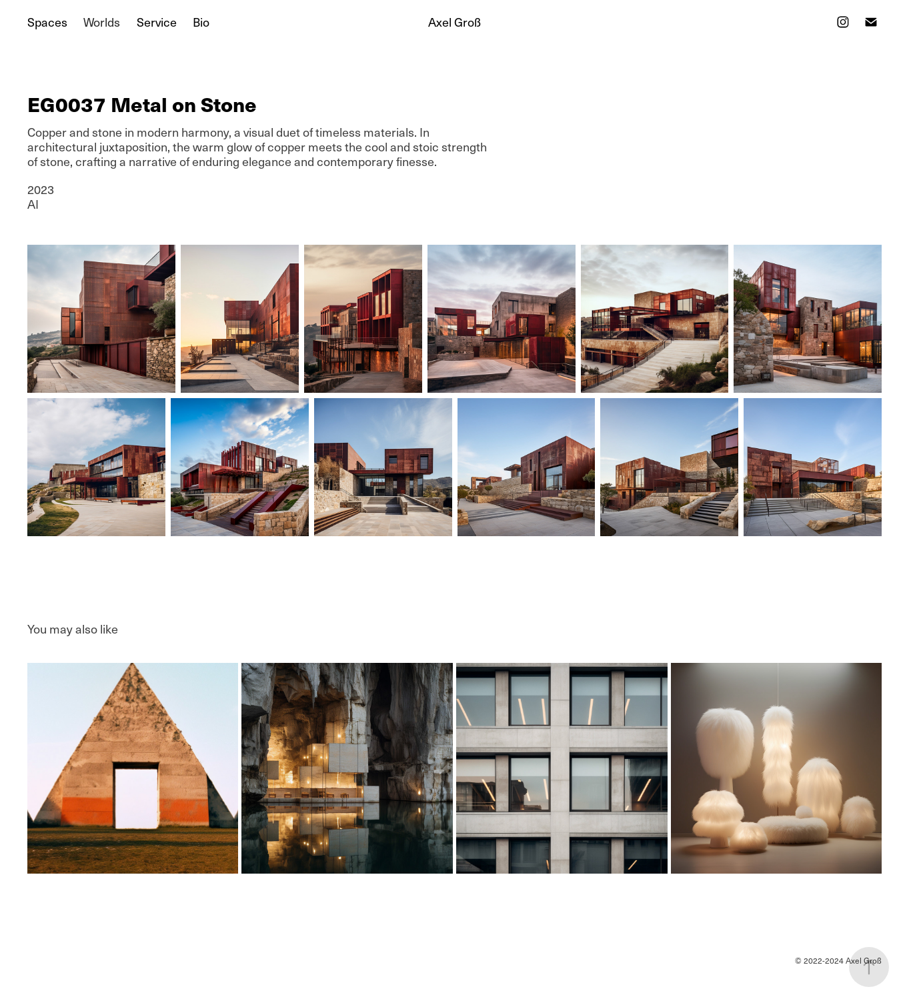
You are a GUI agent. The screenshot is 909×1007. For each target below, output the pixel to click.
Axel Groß (454, 21)
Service (157, 21)
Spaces (47, 21)
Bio (201, 21)
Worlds (101, 21)
